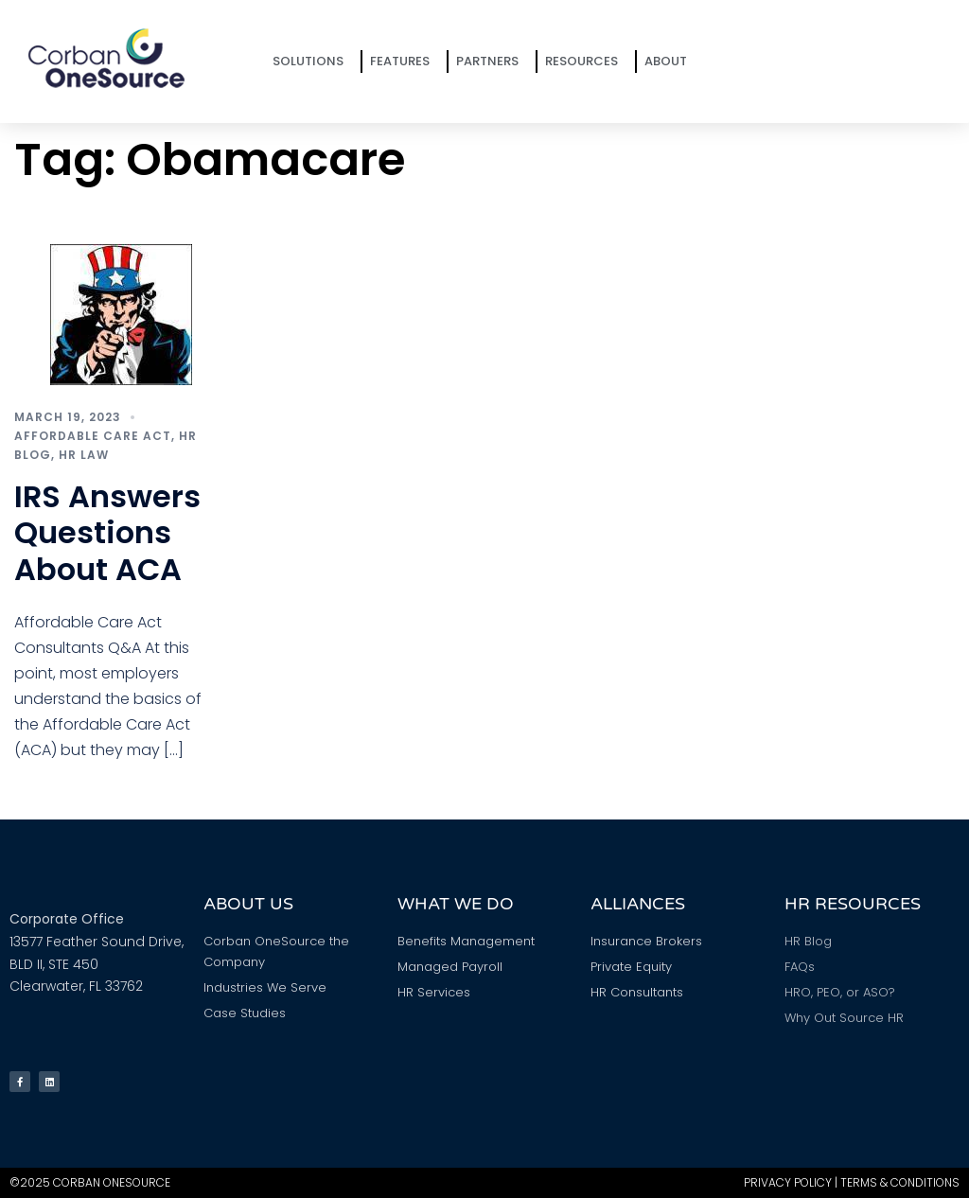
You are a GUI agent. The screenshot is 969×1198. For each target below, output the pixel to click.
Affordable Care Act (92, 436)
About (670, 61)
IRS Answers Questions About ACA (107, 532)
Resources (586, 61)
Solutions (313, 61)
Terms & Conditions (900, 1182)
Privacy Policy (788, 1182)
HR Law (84, 455)
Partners (492, 61)
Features (404, 61)
